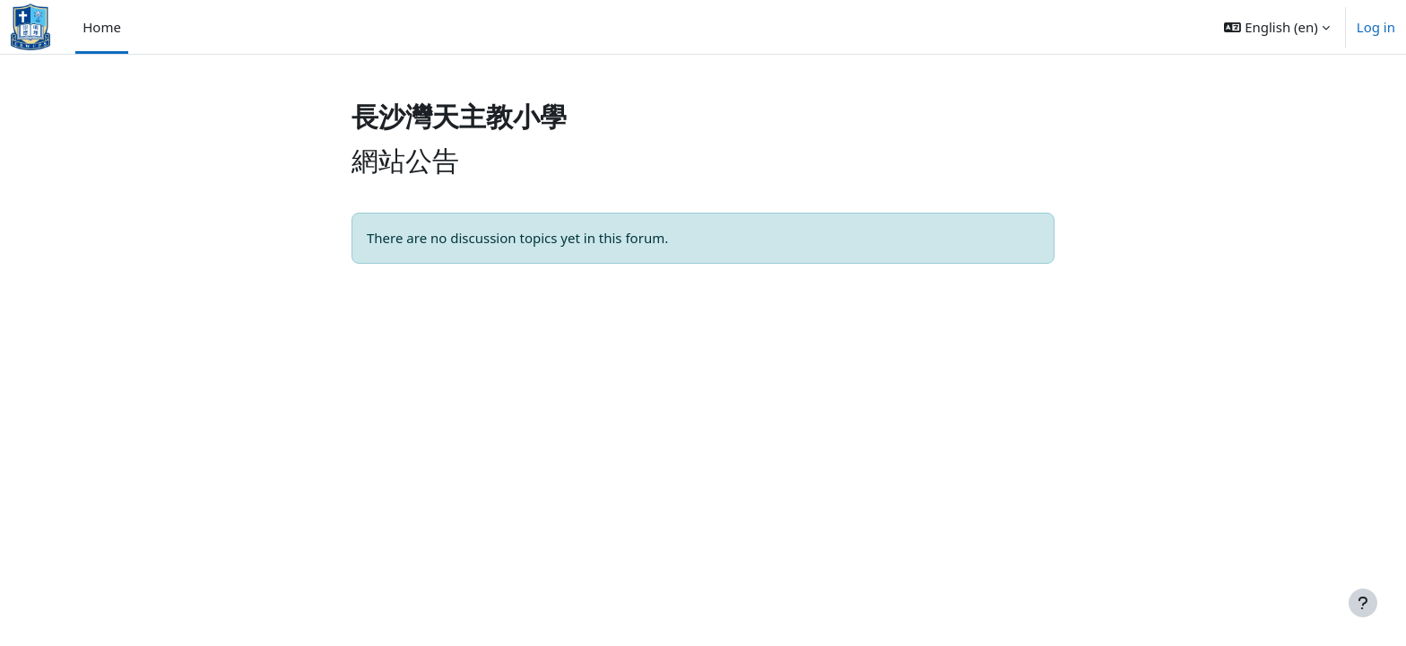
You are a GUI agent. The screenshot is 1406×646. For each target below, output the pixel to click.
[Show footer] (1363, 603)
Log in (1376, 27)
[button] (1276, 27)
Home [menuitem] (101, 27)
